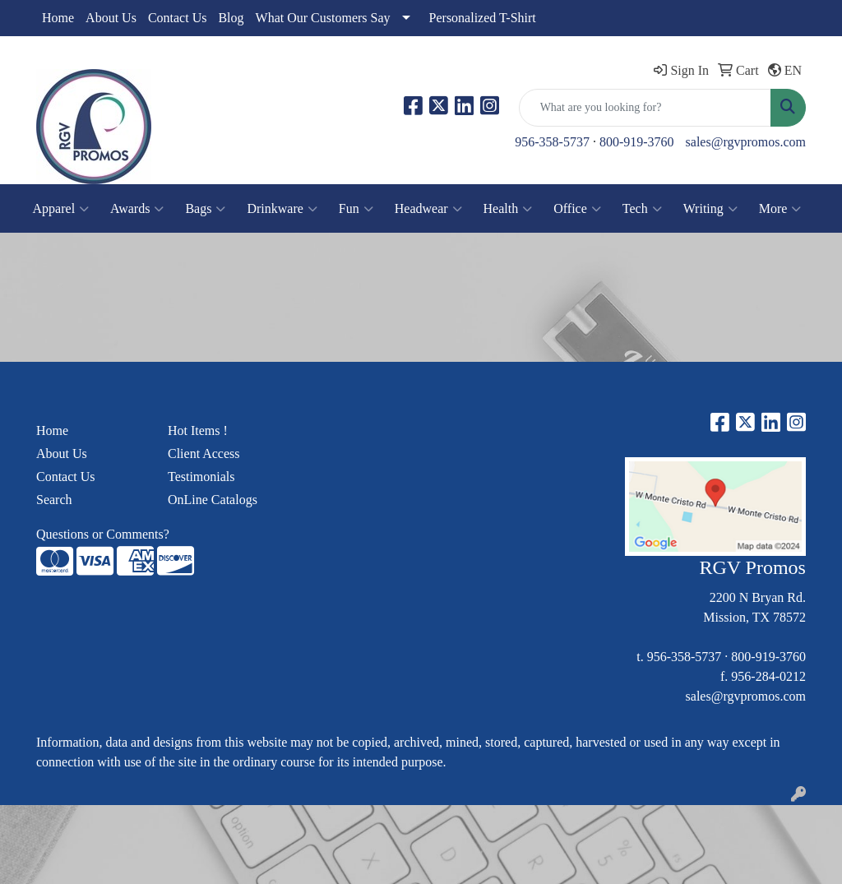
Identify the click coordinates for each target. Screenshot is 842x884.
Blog (230, 18)
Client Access (204, 454)
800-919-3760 (636, 142)
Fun (356, 209)
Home (58, 18)
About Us (111, 18)
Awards (137, 209)
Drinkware (282, 209)
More (780, 209)
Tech (642, 209)
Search (54, 500)
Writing (710, 209)
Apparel (61, 209)
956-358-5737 (552, 142)
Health (508, 209)
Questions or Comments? (102, 534)
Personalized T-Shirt (482, 18)
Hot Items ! (198, 430)
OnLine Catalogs (212, 500)
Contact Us (177, 18)
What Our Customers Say (323, 18)
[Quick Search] (645, 108)
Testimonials (201, 477)
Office (577, 209)
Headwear (428, 209)
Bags (205, 209)
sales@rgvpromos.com (746, 142)
